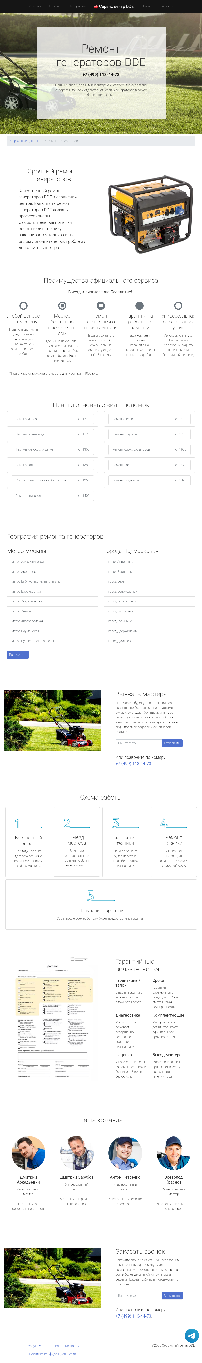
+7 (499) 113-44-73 (101, 74)
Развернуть (17, 655)
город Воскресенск (122, 601)
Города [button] (54, 6)
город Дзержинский (123, 631)
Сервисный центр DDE (26, 141)
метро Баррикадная (26, 591)
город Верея (117, 581)
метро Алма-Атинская (28, 562)
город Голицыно (120, 621)
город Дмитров (119, 641)
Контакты (166, 6)
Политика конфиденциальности (52, 1354)
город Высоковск (121, 611)
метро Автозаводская (28, 621)
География (78, 6)
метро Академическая (28, 601)
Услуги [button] (34, 6)
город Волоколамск (122, 591)
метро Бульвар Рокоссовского (34, 641)
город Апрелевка (120, 562)
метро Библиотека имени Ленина (36, 581)
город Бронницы (120, 572)
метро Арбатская (24, 572)
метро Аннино (22, 611)
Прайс (146, 6)
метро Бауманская (25, 631)
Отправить (172, 743)
